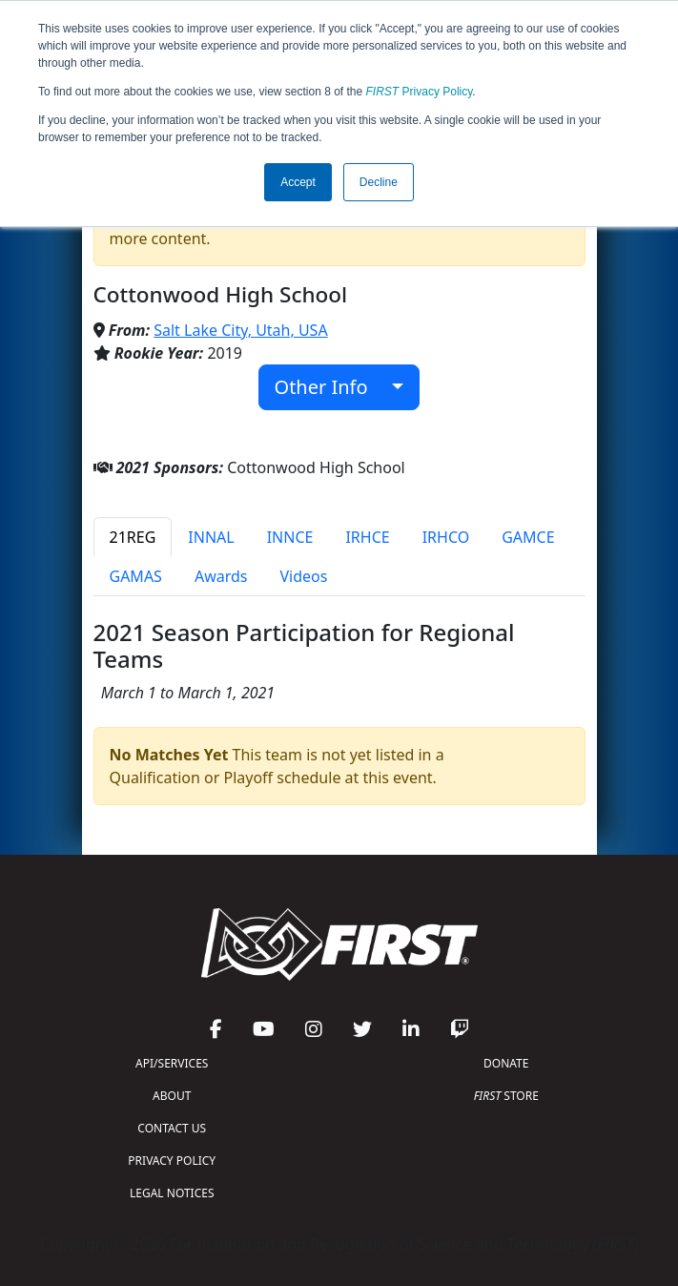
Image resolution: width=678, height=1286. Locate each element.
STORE (506, 1096)
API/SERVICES (171, 1063)
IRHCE (367, 537)
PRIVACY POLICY (172, 1160)
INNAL (211, 537)
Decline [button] (379, 182)
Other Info (331, 387)
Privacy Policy (419, 91)
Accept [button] (298, 182)
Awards (221, 576)
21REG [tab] (133, 537)
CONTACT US (171, 1128)
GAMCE (528, 537)
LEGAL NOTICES (172, 1193)
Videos (303, 576)
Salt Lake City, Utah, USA (240, 330)
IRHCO (446, 537)
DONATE (505, 1063)
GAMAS (136, 576)
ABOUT (172, 1096)
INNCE (290, 537)
